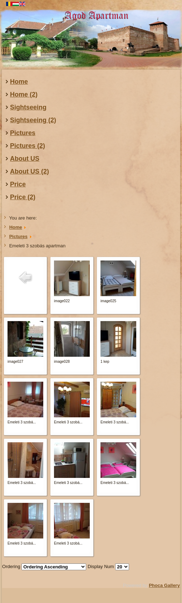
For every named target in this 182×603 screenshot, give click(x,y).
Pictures (22, 132)
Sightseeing (28, 107)
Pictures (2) (27, 145)
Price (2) (22, 197)
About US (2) (29, 171)
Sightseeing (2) (33, 120)
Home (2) (24, 94)
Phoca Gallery (164, 585)
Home (19, 81)
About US (24, 158)
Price (18, 184)
